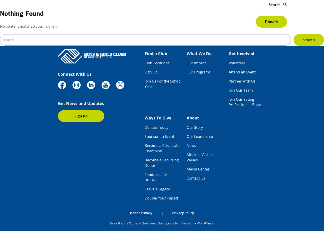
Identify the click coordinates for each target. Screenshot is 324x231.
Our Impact (196, 63)
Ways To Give (218, 21)
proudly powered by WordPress (189, 223)
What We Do (154, 21)
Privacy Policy (183, 213)
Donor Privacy (141, 213)
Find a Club (123, 21)
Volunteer (237, 63)
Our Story (195, 127)
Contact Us (196, 178)
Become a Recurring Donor (162, 163)
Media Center (198, 169)
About (244, 21)
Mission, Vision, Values (200, 157)
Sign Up (151, 72)
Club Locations (157, 63)
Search (278, 4)
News (191, 145)
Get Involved (185, 21)
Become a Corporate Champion (162, 148)
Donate (271, 21)
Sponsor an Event (159, 136)
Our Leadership (200, 136)
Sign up (81, 116)
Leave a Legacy (157, 189)
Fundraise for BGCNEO (156, 177)
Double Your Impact (161, 198)
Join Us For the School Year (163, 84)
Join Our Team (241, 90)
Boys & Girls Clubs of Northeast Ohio (137, 223)
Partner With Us (242, 81)
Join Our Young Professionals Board (245, 102)
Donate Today (156, 127)
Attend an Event (242, 72)
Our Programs (199, 72)
